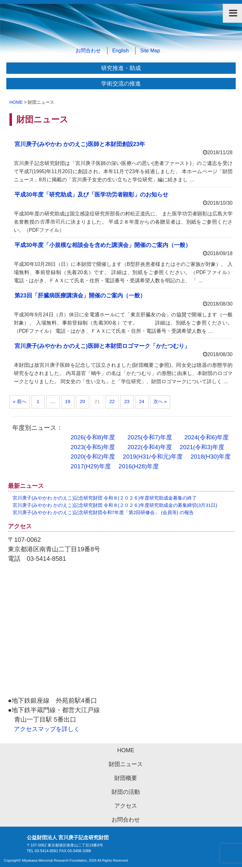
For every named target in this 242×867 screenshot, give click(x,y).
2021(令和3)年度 (202, 447)
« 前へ (19, 401)
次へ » (160, 401)
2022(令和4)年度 (150, 447)
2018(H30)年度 (211, 456)
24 (141, 401)
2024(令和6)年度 (206, 437)
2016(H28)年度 (138, 466)
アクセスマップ (121, 633)
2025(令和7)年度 (150, 437)
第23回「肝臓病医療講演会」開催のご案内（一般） (82, 295)
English (120, 50)
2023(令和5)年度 (93, 447)
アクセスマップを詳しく (47, 729)
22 (112, 401)
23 (127, 401)
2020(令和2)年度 (93, 456)
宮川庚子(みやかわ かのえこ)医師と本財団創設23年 (79, 144)
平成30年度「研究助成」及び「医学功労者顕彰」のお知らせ (91, 194)
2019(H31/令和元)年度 (153, 456)
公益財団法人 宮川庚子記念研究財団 (121, 36)
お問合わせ (88, 50)
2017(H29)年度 (91, 466)
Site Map (150, 50)
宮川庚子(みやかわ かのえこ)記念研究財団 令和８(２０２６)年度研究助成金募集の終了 (105, 498)
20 (82, 401)
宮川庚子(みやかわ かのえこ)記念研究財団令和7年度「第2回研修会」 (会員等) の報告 (103, 512)
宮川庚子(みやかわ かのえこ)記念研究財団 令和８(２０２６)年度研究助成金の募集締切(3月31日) (115, 505)
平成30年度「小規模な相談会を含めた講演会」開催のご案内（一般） (102, 245)
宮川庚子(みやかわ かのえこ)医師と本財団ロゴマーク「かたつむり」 (102, 346)
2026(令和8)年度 (93, 437)
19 (67, 401)
